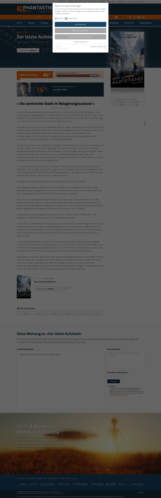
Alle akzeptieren (80, 24)
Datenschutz (102, 47)
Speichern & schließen (80, 30)
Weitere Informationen (80, 42)
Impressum (93, 47)
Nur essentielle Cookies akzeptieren (80, 37)
